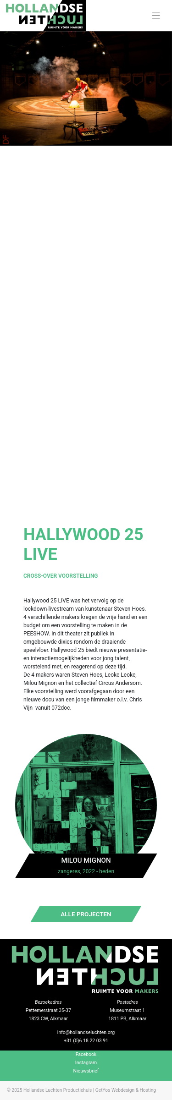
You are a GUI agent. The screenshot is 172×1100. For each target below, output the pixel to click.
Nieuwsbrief (86, 1071)
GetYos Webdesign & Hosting (125, 1090)
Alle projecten (86, 914)
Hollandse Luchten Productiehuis (57, 1090)
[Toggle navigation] (156, 15)
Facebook (86, 1054)
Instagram (86, 1063)
